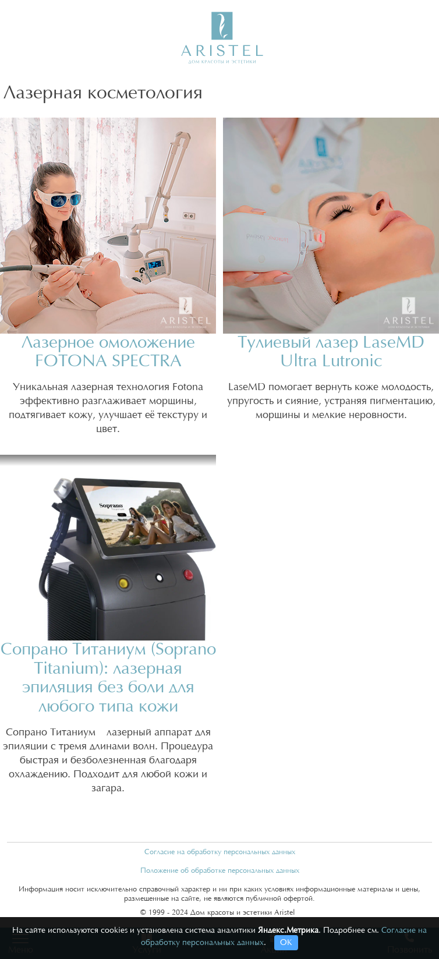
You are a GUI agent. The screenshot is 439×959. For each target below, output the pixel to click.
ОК (286, 942)
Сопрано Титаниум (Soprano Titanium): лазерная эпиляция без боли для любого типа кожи (108, 678)
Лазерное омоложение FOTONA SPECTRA (108, 352)
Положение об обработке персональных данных (219, 870)
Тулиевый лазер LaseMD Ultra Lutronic (331, 352)
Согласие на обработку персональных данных (219, 852)
